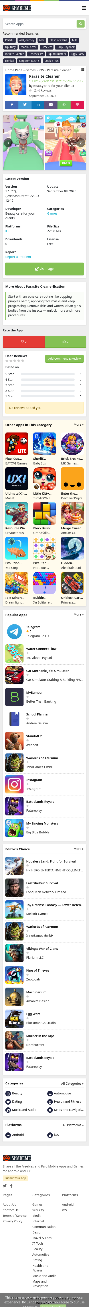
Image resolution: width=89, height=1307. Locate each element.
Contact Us (10, 1210)
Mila (74, 40)
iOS (41, 70)
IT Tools (38, 1243)
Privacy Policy (12, 1221)
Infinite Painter (14, 54)
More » (79, 424)
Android (14, 1135)
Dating (13, 1102)
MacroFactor (29, 47)
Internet (38, 1221)
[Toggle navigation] (84, 8)
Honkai (9, 61)
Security (38, 1210)
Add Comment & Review (64, 359)
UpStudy (10, 47)
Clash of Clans (58, 40)
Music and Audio (20, 1110)
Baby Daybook (66, 47)
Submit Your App (15, 1178)
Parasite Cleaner (59, 70)
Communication (44, 1227)
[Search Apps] (39, 24)
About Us (9, 1204)
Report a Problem (18, 257)
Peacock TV (36, 54)
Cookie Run (51, 61)
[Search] (81, 24)
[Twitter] (5, 1184)
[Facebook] (10, 1184)
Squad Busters (57, 54)
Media (37, 1215)
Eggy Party (77, 54)
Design (37, 1232)
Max (42, 40)
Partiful (9, 40)
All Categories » (72, 1083)
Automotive (59, 1093)
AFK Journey (26, 40)
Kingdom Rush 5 (29, 61)
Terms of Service (15, 1215)
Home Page (13, 70)
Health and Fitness (64, 1102)
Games (31, 70)
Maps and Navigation (65, 1110)
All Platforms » (73, 1125)
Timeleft (47, 47)
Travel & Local (42, 1238)
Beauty (13, 1093)
